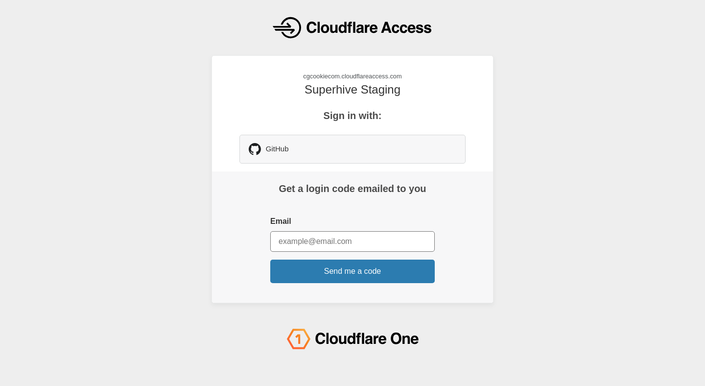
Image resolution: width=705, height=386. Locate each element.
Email (280, 221)
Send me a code (352, 271)
